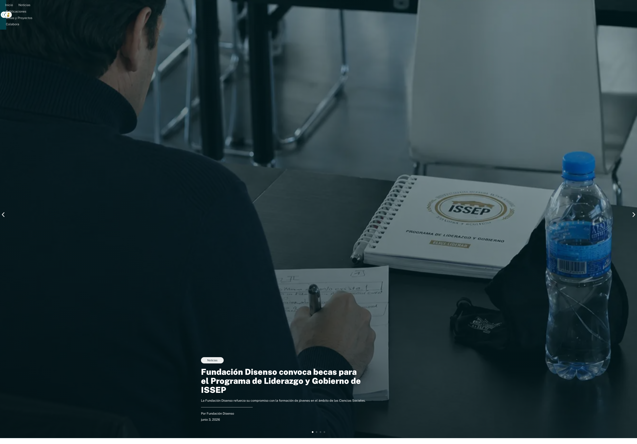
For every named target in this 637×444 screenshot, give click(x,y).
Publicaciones (115, 5)
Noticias (93, 5)
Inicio (77, 5)
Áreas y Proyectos (146, 5)
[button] (196, 5)
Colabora (172, 5)
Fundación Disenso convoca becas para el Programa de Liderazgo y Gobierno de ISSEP (281, 381)
